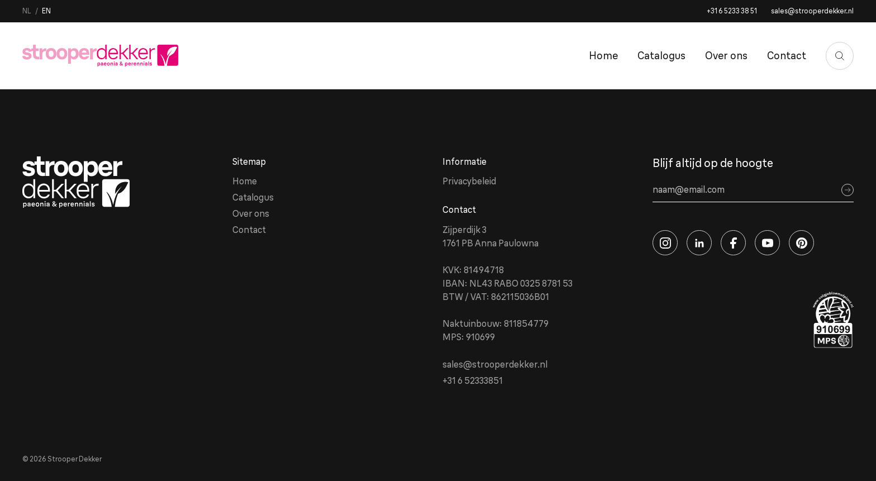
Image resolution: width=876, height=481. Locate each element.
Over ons (726, 55)
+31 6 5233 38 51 (732, 11)
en (46, 11)
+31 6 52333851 (472, 380)
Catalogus (661, 55)
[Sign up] (847, 190)
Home (603, 55)
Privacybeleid (469, 181)
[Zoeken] (840, 56)
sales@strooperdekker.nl (812, 11)
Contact (786, 55)
